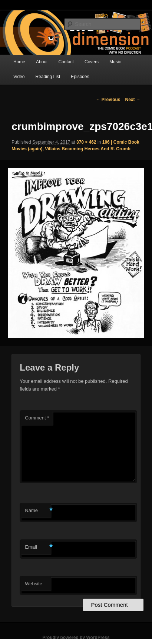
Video (18, 76)
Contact (66, 61)
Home (19, 61)
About (41, 61)
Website (33, 583)
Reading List (48, 76)
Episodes (80, 76)
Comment (37, 418)
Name (38, 510)
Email (38, 547)
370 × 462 (86, 142)
